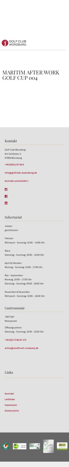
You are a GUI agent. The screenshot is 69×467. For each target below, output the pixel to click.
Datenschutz (12, 410)
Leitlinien (10, 399)
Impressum (11, 404)
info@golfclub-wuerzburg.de (21, 172)
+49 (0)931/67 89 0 (14, 164)
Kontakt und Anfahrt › (17, 180)
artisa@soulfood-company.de (21, 348)
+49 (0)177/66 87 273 (15, 339)
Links (9, 372)
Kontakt (9, 393)
